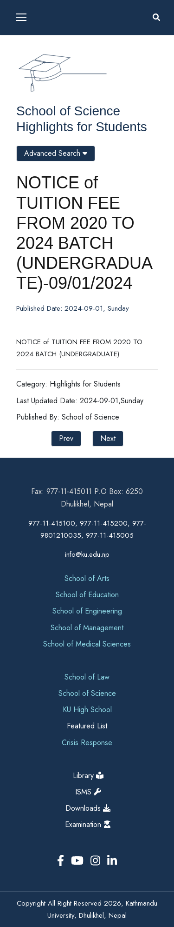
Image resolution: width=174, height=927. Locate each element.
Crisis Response (87, 742)
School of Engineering (87, 611)
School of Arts (87, 578)
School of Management (87, 627)
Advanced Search (55, 153)
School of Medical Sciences (87, 644)
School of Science (68, 111)
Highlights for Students (81, 127)
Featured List (87, 725)
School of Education (87, 594)
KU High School (87, 709)
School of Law (87, 677)
